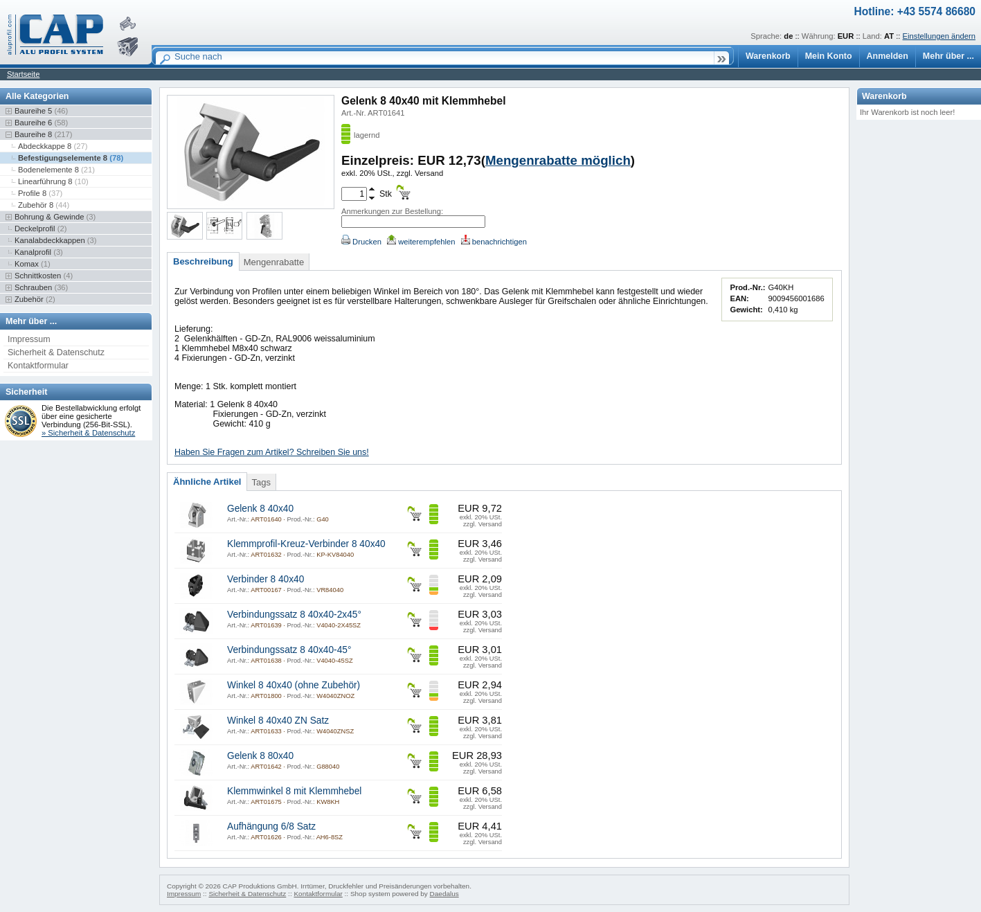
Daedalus (444, 893)
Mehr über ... (948, 56)
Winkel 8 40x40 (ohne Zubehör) (293, 685)
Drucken (361, 242)
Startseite (23, 74)
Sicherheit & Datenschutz (56, 352)
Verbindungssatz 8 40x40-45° (289, 650)
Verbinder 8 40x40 (265, 579)
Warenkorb (768, 56)
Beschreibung (203, 261)
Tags (260, 482)
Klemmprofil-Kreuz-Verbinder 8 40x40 (306, 544)
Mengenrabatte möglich (558, 160)
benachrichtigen (494, 242)
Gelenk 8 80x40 (260, 756)
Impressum (29, 339)
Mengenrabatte (274, 262)
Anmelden (887, 56)
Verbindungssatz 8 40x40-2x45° (294, 614)
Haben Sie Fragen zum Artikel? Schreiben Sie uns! (271, 452)
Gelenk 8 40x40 (260, 508)
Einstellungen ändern (939, 36)
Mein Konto (828, 56)
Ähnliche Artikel (207, 481)
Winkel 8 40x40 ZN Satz (278, 720)
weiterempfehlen (421, 242)
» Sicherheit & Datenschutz (88, 433)
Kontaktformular (38, 365)
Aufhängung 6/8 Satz (271, 826)
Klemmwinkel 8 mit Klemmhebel (294, 791)
